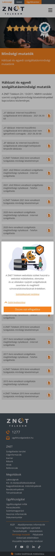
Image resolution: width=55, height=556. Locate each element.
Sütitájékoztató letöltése (27, 294)
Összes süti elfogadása (27, 309)
